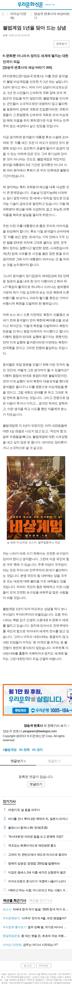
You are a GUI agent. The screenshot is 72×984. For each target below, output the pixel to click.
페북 (6, 43)
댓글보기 (18, 761)
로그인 (28, 965)
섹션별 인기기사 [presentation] (40, 900)
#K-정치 (37, 750)
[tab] (14, 900)
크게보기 (61, 43)
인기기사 (9, 801)
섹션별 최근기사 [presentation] (14, 900)
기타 (28, 43)
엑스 (13, 43)
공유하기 (68, 14)
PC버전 (43, 965)
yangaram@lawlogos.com (40, 731)
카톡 (21, 43)
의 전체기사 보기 (45, 725)
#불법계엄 (10, 750)
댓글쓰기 (54, 761)
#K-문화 (24, 750)
